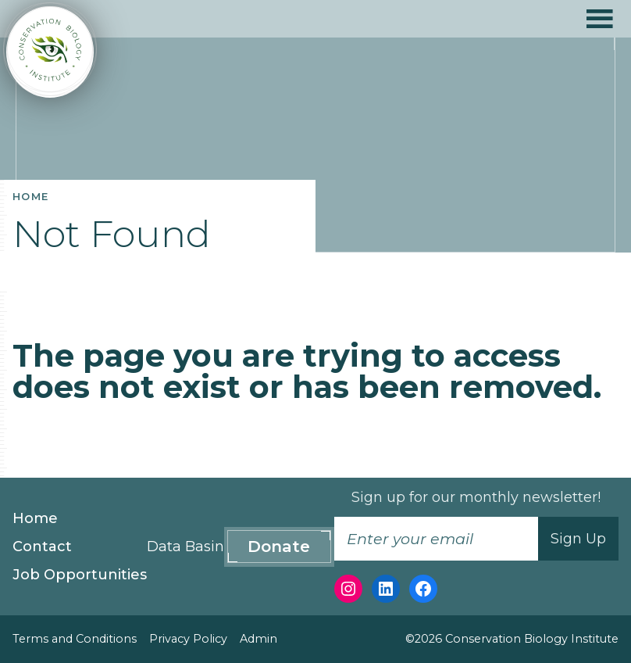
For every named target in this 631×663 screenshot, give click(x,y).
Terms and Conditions (74, 639)
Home (35, 518)
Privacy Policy (188, 639)
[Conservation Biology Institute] (50, 52)
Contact (42, 546)
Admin (258, 639)
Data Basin (185, 546)
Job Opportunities (79, 574)
